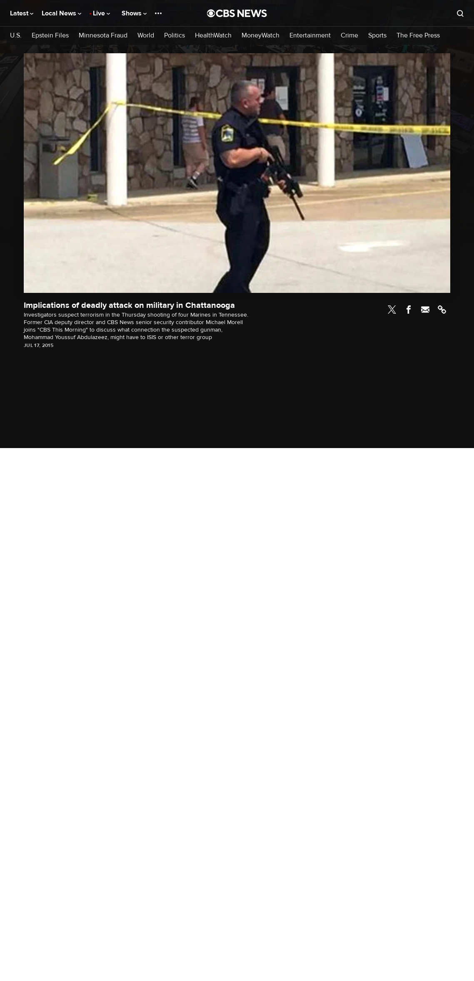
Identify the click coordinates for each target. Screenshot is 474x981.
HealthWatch (213, 36)
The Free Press (418, 36)
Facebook (408, 309)
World (145, 36)
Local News (61, 13)
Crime (349, 36)
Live (101, 13)
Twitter (392, 309)
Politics (174, 36)
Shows (134, 13)
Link (442, 309)
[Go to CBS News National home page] (237, 13)
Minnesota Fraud (103, 36)
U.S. (16, 36)
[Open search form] (460, 13)
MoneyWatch (260, 36)
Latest (21, 13)
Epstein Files (50, 36)
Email (425, 309)
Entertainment (310, 36)
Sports (377, 36)
